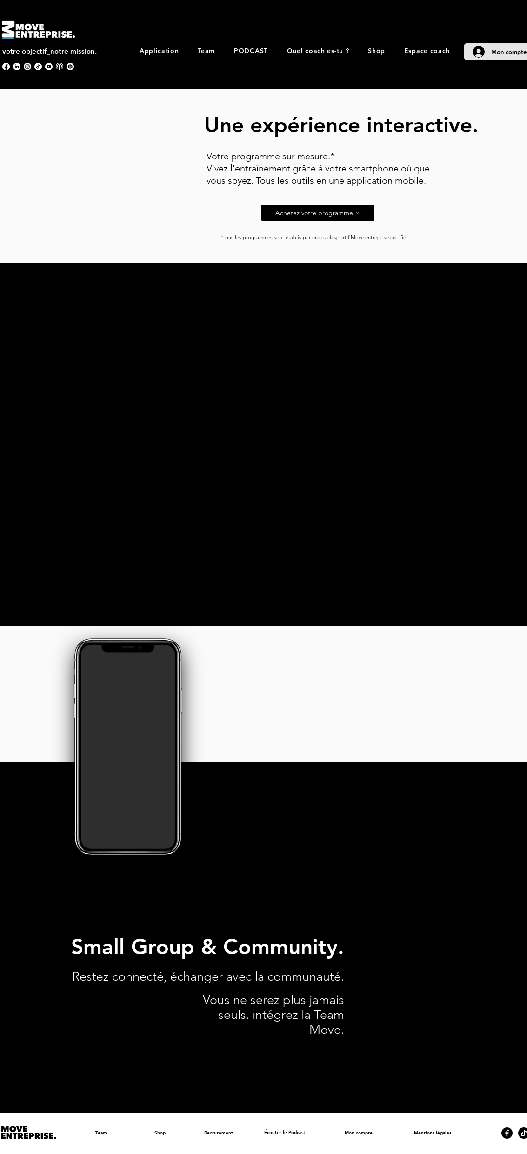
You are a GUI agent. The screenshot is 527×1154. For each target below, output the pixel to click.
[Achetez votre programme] (317, 213)
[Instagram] (27, 66)
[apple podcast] (59, 66)
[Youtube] (49, 66)
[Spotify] (70, 66)
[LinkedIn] (16, 66)
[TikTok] (38, 66)
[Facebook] (6, 66)
